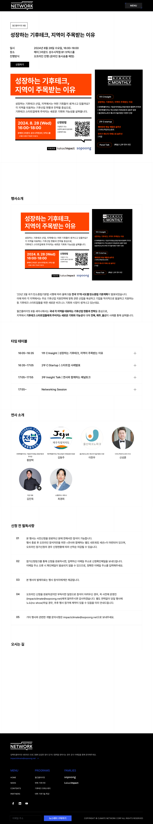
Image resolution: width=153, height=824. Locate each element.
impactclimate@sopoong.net (24, 758)
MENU (133, 5)
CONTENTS (15, 788)
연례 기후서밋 (40, 783)
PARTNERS (15, 794)
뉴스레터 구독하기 (57, 818)
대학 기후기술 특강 (42, 794)
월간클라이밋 (40, 777)
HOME (13, 777)
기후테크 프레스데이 (42, 788)
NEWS (13, 783)
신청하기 (20, 64)
